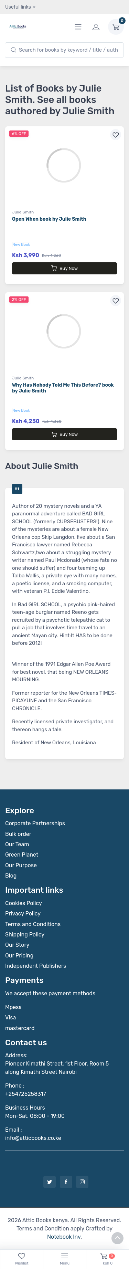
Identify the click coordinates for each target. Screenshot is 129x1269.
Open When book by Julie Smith (49, 219)
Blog (11, 875)
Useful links (18, 7)
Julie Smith (23, 212)
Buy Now (64, 268)
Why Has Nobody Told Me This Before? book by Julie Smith (63, 388)
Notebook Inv (63, 1237)
